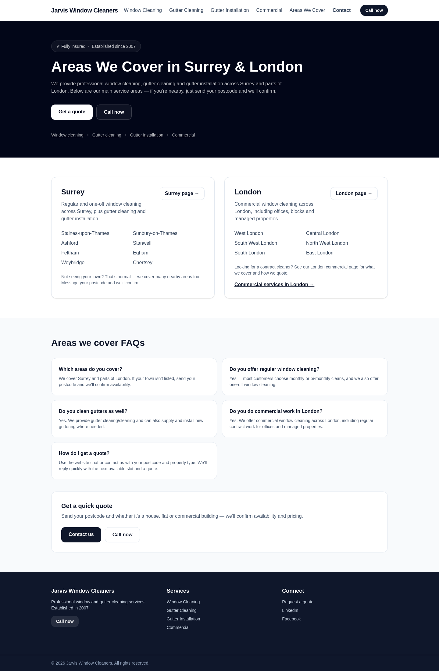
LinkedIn (290, 610)
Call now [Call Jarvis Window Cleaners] (374, 10)
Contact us (81, 534)
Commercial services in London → (274, 284)
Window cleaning (67, 135)
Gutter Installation (230, 10)
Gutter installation (146, 135)
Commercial (269, 10)
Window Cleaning (143, 10)
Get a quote (72, 111)
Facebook (291, 618)
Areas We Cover (307, 10)
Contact (342, 10)
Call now (114, 112)
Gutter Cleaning (186, 10)
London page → (354, 193)
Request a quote (297, 601)
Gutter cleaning (106, 135)
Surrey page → (182, 193)
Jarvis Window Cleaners (84, 10)
